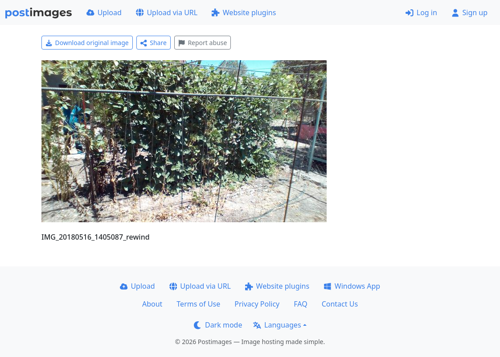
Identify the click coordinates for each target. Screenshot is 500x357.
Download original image (87, 42)
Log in (421, 12)
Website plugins (244, 12)
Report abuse (202, 42)
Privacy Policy (256, 304)
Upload (104, 12)
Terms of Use (198, 304)
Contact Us (340, 304)
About (152, 304)
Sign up (469, 12)
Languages (277, 325)
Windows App (352, 286)
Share (153, 42)
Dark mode (218, 325)
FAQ (300, 304)
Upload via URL (166, 12)
